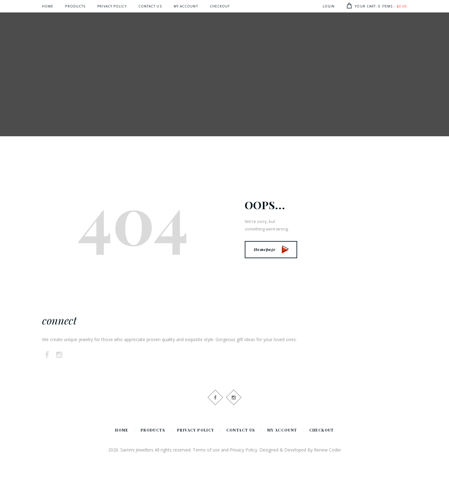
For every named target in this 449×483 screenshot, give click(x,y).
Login (329, 6)
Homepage (271, 249)
